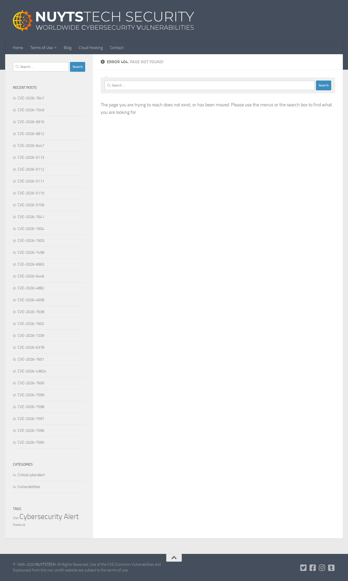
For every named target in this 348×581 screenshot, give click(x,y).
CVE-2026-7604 (31, 228)
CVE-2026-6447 (31, 145)
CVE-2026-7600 (31, 383)
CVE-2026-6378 (31, 347)
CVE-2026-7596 (31, 430)
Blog (68, 47)
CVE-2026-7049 (31, 110)
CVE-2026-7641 (31, 216)
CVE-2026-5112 (31, 169)
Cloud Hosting (91, 47)
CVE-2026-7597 (31, 418)
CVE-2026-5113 (31, 157)
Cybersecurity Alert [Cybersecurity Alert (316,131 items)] (49, 516)
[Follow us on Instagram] (322, 567)
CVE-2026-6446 (31, 276)
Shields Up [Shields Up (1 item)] (19, 525)
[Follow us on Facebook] (313, 567)
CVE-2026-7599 (31, 395)
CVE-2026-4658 (31, 300)
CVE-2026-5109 (31, 205)
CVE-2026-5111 (31, 181)
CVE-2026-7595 (31, 442)
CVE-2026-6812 (31, 133)
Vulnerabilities (29, 486)
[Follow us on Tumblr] (331, 567)
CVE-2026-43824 (32, 371)
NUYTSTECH (45, 564)
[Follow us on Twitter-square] (303, 567)
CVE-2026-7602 (31, 323)
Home (18, 47)
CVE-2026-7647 (31, 98)
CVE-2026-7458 (31, 252)
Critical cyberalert (31, 475)
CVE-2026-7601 (31, 359)
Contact (117, 47)
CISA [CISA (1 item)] (16, 518)
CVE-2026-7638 (31, 311)
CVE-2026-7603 (31, 240)
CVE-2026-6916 (31, 122)
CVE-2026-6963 (31, 264)
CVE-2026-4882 (31, 288)
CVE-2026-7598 (31, 406)
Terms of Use (41, 47)
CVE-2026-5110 (31, 193)
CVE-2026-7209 (31, 335)
